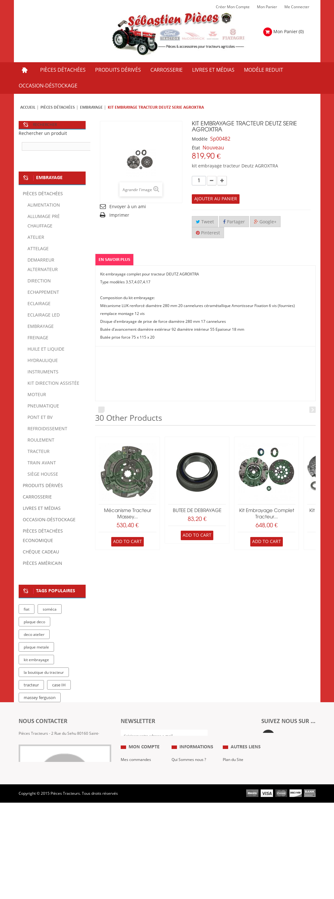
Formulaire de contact (44, 760)
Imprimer (119, 215)
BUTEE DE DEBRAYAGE (197, 511)
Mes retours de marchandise (134, 801)
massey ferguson (40, 697)
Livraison (179, 815)
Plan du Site (233, 787)
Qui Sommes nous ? (189, 787)
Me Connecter (296, 7)
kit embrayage (36, 660)
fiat (26, 609)
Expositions (233, 796)
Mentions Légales (187, 796)
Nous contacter (236, 815)
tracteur (31, 685)
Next (312, 410)
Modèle (200, 139)
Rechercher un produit (43, 133)
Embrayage (91, 107)
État (196, 148)
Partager (234, 222)
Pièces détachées (57, 107)
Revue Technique (238, 806)
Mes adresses (133, 815)
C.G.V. (177, 806)
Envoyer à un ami (127, 206)
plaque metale (36, 647)
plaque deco (34, 622)
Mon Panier (267, 7)
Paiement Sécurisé (188, 825)
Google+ (265, 222)
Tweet (205, 222)
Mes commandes (136, 787)
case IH (59, 685)
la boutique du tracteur (44, 672)
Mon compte (144, 774)
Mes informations (136, 825)
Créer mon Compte (233, 7)
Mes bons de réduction (141, 834)
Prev (101, 410)
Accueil (27, 107)
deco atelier (34, 634)
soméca (50, 609)
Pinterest (208, 233)
